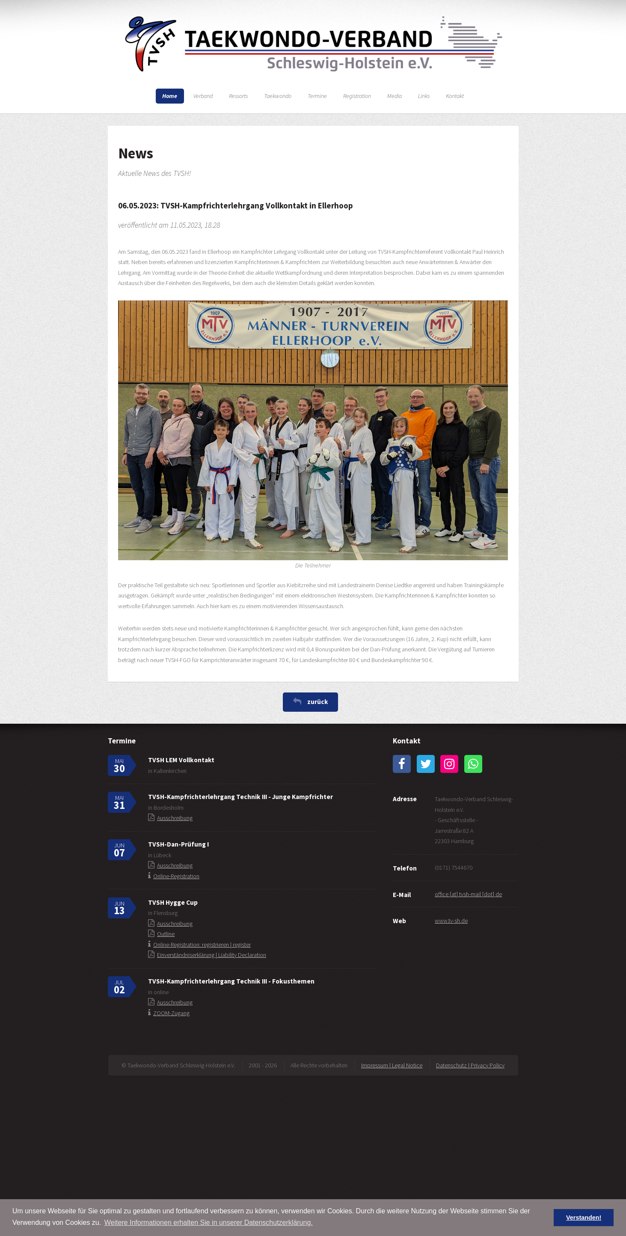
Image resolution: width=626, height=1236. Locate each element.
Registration (357, 96)
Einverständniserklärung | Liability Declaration (211, 955)
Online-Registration (176, 876)
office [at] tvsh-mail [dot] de (468, 894)
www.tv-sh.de (451, 920)
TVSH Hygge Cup (173, 902)
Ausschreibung (175, 818)
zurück (317, 702)
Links (424, 96)
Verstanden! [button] (583, 1217)
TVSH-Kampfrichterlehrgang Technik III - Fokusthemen (231, 981)
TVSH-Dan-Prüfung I (178, 844)
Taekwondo (277, 96)
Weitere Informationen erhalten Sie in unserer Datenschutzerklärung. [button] (208, 1222)
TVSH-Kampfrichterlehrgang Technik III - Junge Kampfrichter (240, 797)
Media (394, 96)
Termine (317, 96)
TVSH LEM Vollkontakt (181, 760)
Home (169, 96)
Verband (203, 96)
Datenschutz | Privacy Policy (470, 1065)
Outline (166, 934)
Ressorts (238, 96)
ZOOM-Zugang (171, 1013)
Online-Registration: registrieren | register (202, 944)
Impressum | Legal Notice (391, 1065)
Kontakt (455, 96)
